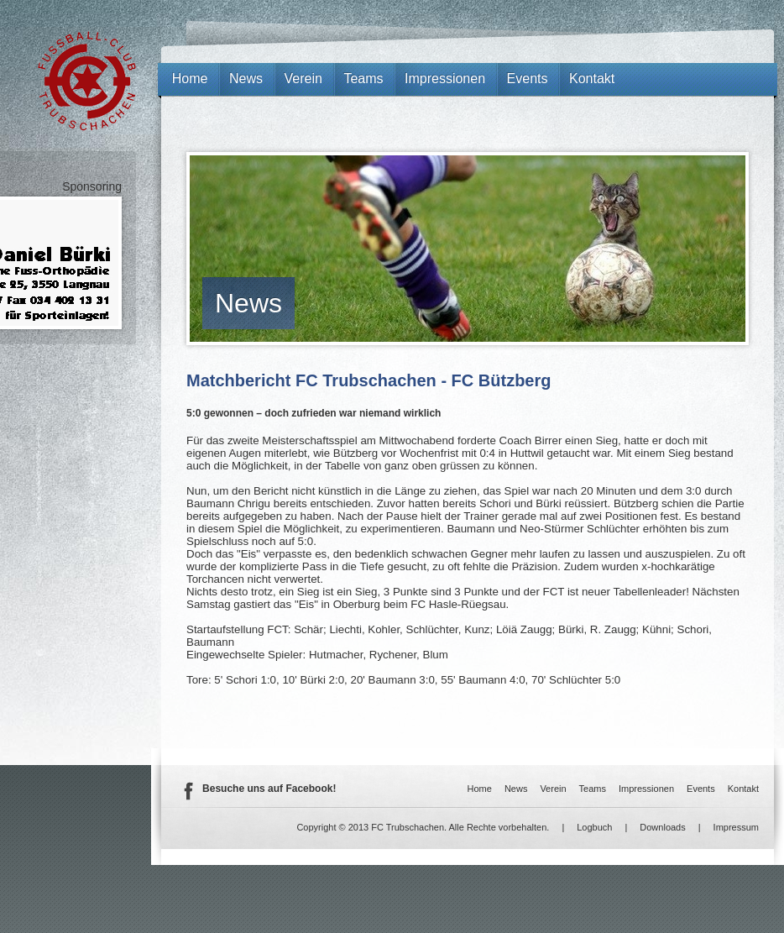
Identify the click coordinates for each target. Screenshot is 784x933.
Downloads (662, 827)
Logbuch (594, 827)
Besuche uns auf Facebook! (269, 788)
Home (190, 78)
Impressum (736, 827)
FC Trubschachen (87, 81)
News (248, 303)
